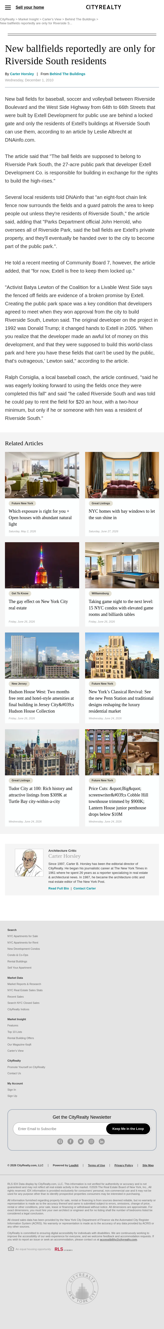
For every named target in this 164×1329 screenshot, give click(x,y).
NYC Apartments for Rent (22, 942)
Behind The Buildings (81, 19)
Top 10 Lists (14, 1031)
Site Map (148, 1165)
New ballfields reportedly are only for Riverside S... (36, 23)
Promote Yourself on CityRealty (26, 1067)
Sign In (11, 1089)
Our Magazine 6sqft (19, 1044)
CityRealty (9, 19)
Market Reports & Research (24, 983)
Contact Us (14, 1073)
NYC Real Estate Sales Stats (25, 990)
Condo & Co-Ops (17, 954)
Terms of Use (96, 1165)
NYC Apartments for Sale (22, 936)
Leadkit (74, 1165)
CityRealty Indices (18, 1009)
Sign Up (12, 1095)
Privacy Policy (123, 1165)
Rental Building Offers (20, 1038)
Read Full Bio (58, 888)
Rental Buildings (17, 961)
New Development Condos (23, 948)
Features (12, 1025)
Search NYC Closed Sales (23, 1002)
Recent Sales (15, 996)
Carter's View (53, 19)
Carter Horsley (22, 74)
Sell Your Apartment (19, 967)
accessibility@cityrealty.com (118, 1239)
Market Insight (30, 19)
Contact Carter (84, 888)
